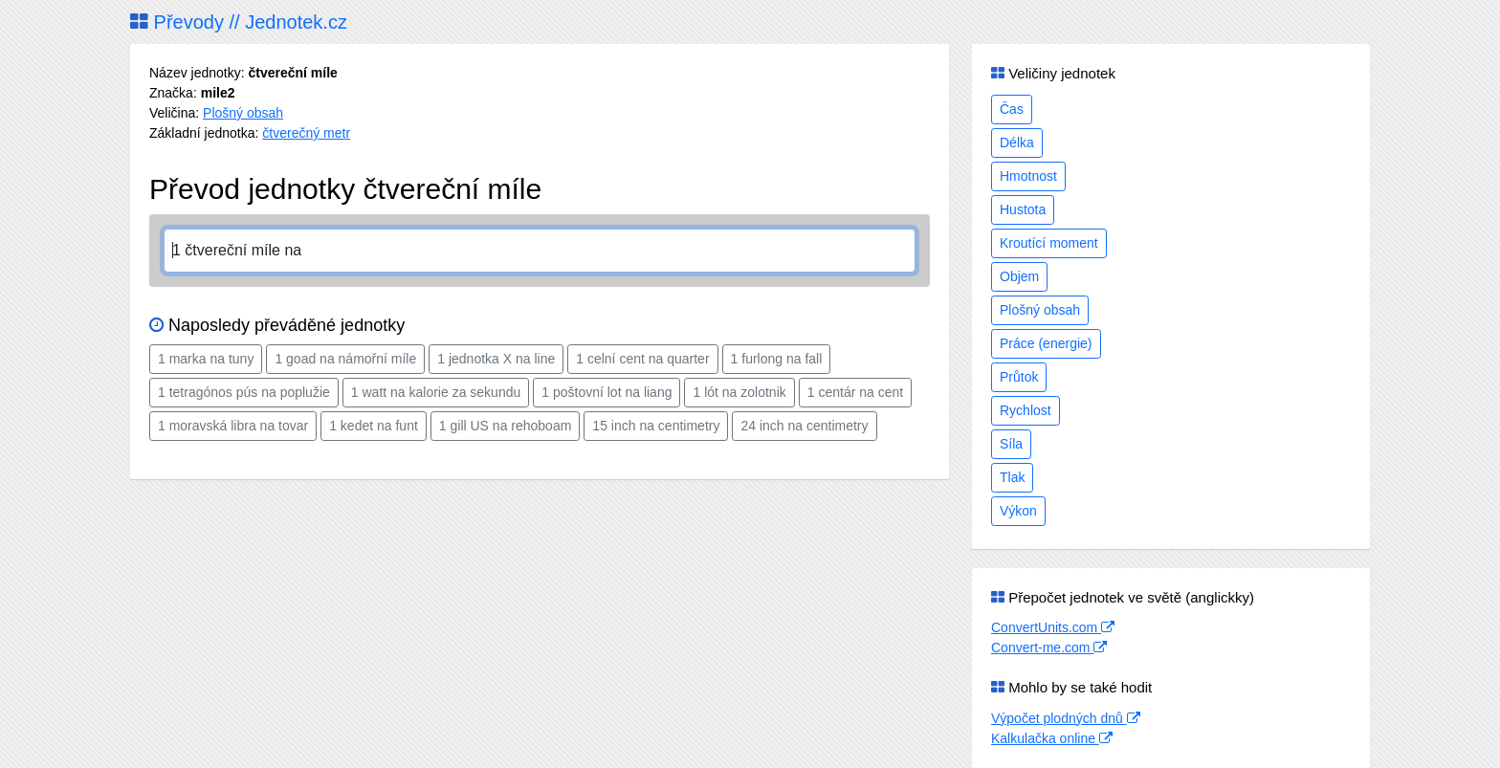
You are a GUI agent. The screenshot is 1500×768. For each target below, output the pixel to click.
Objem (1019, 276)
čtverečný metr (306, 133)
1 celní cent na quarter (642, 358)
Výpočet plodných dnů (1065, 718)
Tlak (1012, 477)
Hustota (1023, 209)
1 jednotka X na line (496, 358)
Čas (1012, 109)
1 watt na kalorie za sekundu (435, 392)
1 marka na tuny (206, 358)
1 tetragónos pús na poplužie (244, 392)
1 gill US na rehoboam (505, 425)
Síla (1011, 443)
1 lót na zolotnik (739, 392)
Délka (1017, 142)
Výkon (1018, 510)
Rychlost (1025, 410)
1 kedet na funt (373, 425)
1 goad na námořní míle (345, 358)
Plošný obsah (243, 113)
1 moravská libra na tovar (233, 425)
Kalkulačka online (1052, 738)
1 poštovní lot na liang (606, 392)
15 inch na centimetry (655, 425)
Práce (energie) (1046, 343)
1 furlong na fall (777, 358)
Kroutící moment (1049, 243)
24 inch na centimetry (804, 425)
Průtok (1019, 376)
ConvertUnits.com (1052, 627)
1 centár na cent (855, 392)
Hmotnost (1028, 176)
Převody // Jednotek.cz (238, 22)
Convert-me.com (1049, 647)
